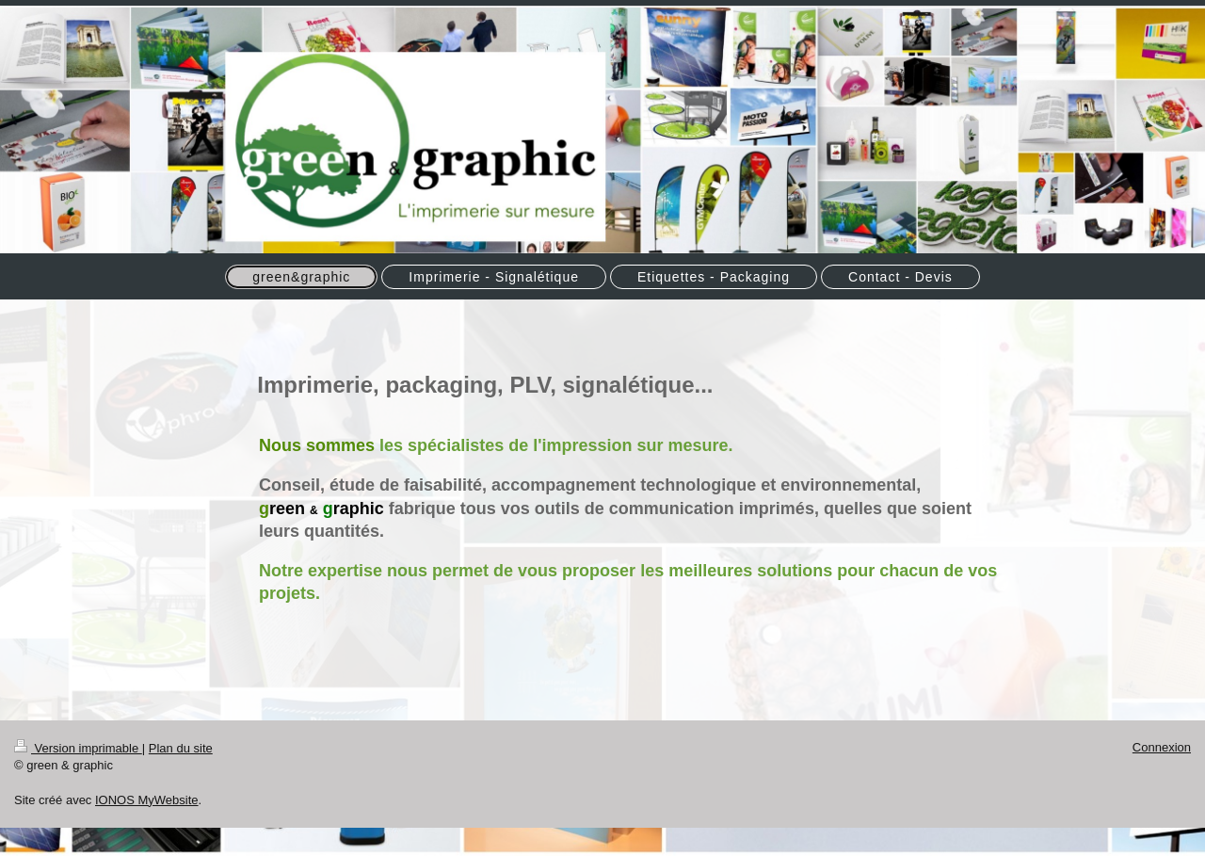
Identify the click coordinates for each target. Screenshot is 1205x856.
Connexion (1162, 747)
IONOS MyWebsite (147, 800)
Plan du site (181, 748)
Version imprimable (78, 748)
